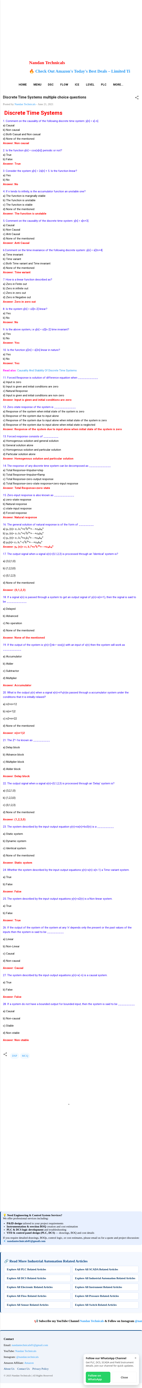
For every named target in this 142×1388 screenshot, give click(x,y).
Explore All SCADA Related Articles (96, 1269)
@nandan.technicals (27, 1356)
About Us (9, 1368)
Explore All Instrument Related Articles (98, 1287)
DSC (51, 84)
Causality (22, 370)
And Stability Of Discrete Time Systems (52, 370)
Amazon (29, 1362)
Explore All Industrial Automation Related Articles (105, 1278)
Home (23, 84)
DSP (14, 1055)
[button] (137, 98)
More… (118, 84)
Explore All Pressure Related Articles (97, 1296)
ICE (77, 84)
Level (90, 84)
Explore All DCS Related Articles (26, 1278)
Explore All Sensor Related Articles (27, 1304)
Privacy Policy (40, 1368)
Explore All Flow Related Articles (26, 1296)
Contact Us (23, 1368)
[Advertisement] (69, 26)
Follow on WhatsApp (95, 1377)
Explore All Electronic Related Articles (30, 1287)
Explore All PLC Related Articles (26, 1269)
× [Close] (135, 1358)
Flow (64, 84)
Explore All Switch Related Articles (96, 1304)
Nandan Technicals (106, 1321)
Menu (37, 84)
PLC (103, 84)
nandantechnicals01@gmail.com (26, 1241)
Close (124, 1377)
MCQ (25, 1055)
